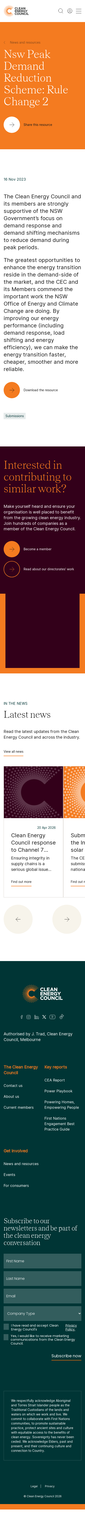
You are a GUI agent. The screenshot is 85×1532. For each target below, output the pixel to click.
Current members (19, 1107)
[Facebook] (22, 1017)
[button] (18, 919)
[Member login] (69, 10)
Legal (34, 1486)
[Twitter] (44, 1017)
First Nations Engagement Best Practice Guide (59, 1123)
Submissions (14, 416)
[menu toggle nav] (78, 11)
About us (11, 1096)
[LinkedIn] (36, 1017)
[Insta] (29, 1017)
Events (9, 1174)
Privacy (50, 1486)
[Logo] (42, 994)
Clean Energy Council (40, 1496)
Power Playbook (58, 1091)
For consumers (16, 1185)
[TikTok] (62, 1017)
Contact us (13, 1085)
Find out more (21, 883)
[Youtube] (52, 1017)
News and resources (21, 1163)
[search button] (60, 10)
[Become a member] (31, 549)
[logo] (16, 11)
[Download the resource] (34, 390)
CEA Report (54, 1080)
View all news (13, 753)
